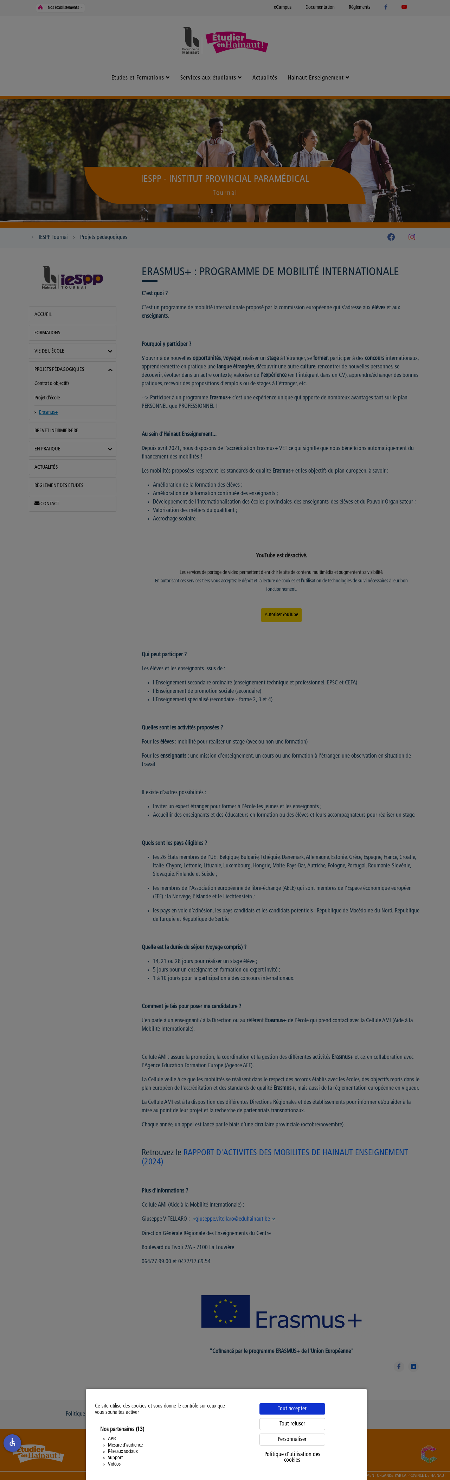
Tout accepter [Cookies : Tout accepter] (292, 1409)
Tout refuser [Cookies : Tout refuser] (292, 1424)
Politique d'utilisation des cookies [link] (292, 1457)
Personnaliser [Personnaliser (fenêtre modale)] (292, 1439)
